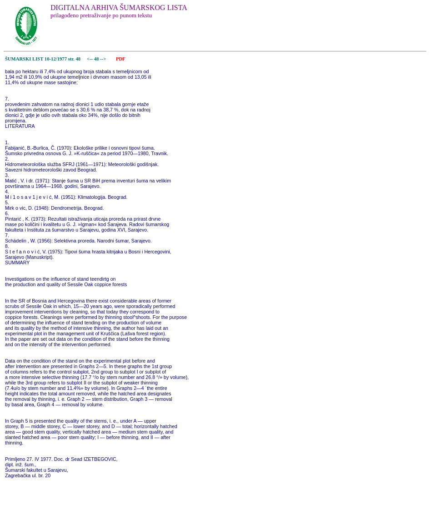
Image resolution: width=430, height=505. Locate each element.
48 (97, 58)
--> (103, 58)
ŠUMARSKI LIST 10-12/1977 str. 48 (42, 58)
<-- (89, 58)
